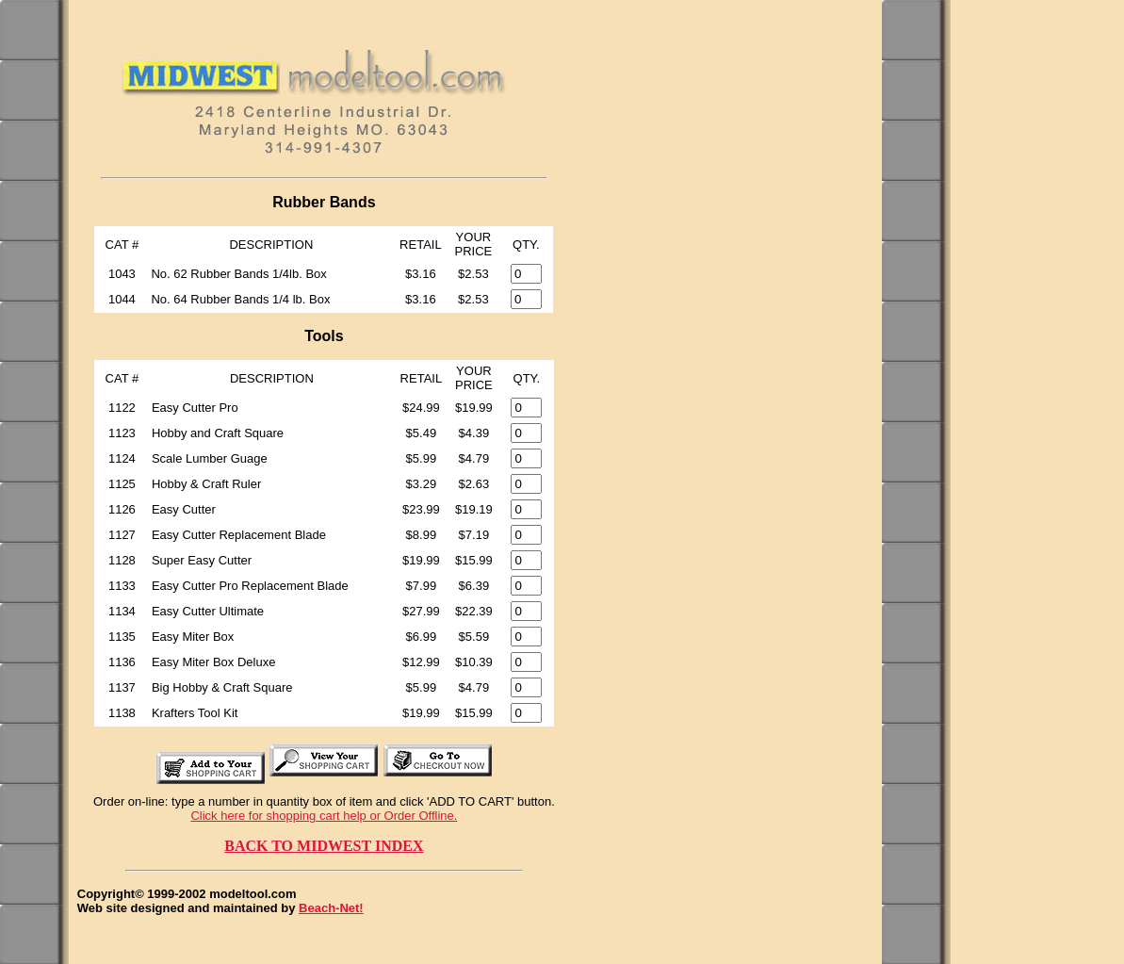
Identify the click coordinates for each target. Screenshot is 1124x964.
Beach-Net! (331, 908)
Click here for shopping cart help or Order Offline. (323, 816)
